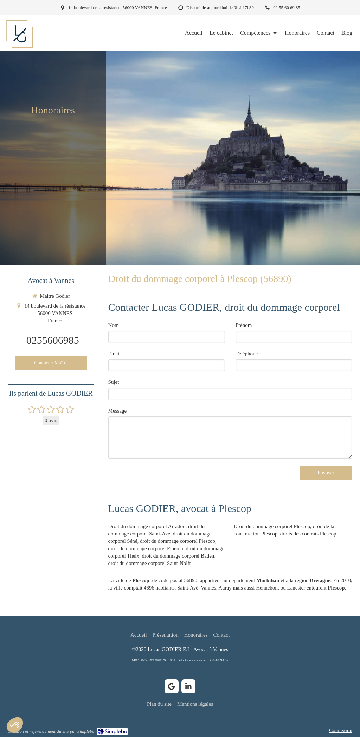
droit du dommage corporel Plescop (177, 541)
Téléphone (247, 353)
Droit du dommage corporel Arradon (147, 526)
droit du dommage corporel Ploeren (145, 548)
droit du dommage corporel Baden (178, 556)
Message (117, 411)
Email (114, 353)
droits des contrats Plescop (308, 534)
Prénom (244, 325)
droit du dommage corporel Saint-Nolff (149, 563)
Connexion (340, 730)
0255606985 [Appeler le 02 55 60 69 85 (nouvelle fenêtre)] (52, 340)
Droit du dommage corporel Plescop (272, 526)
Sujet (113, 382)
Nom (113, 325)
